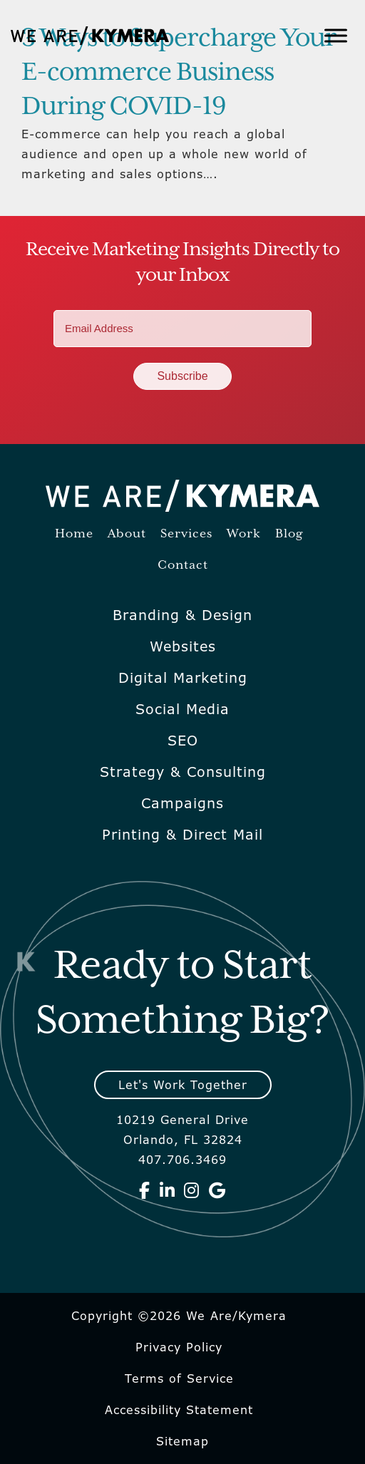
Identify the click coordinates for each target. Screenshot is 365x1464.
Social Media (182, 709)
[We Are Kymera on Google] (217, 1190)
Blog (289, 534)
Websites (183, 646)
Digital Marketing (182, 678)
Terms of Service (179, 1378)
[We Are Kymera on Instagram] (192, 1190)
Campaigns (182, 803)
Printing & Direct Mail (182, 834)
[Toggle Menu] (335, 35)
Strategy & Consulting (183, 772)
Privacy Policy (178, 1347)
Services (186, 534)
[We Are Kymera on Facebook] (144, 1190)
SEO (183, 740)
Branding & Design (182, 615)
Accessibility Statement (179, 1410)
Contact (183, 565)
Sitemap (182, 1441)
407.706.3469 (182, 1159)
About (127, 534)
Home (74, 534)
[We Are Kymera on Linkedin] (167, 1190)
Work (244, 534)
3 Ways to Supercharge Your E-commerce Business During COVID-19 (178, 72)
